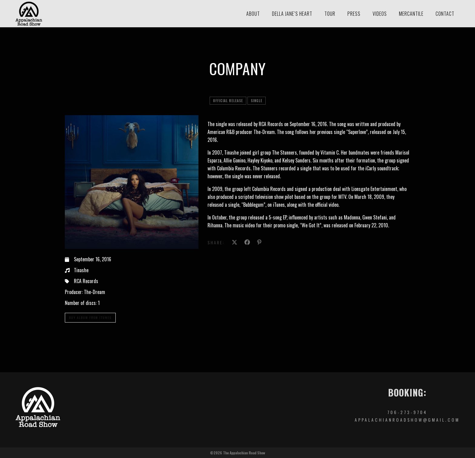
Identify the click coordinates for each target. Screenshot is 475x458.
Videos (380, 13)
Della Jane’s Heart (292, 13)
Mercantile (411, 13)
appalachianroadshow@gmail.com (407, 419)
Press (353, 13)
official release (228, 100)
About (253, 13)
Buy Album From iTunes (90, 317)
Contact (445, 13)
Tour (329, 13)
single (256, 100)
